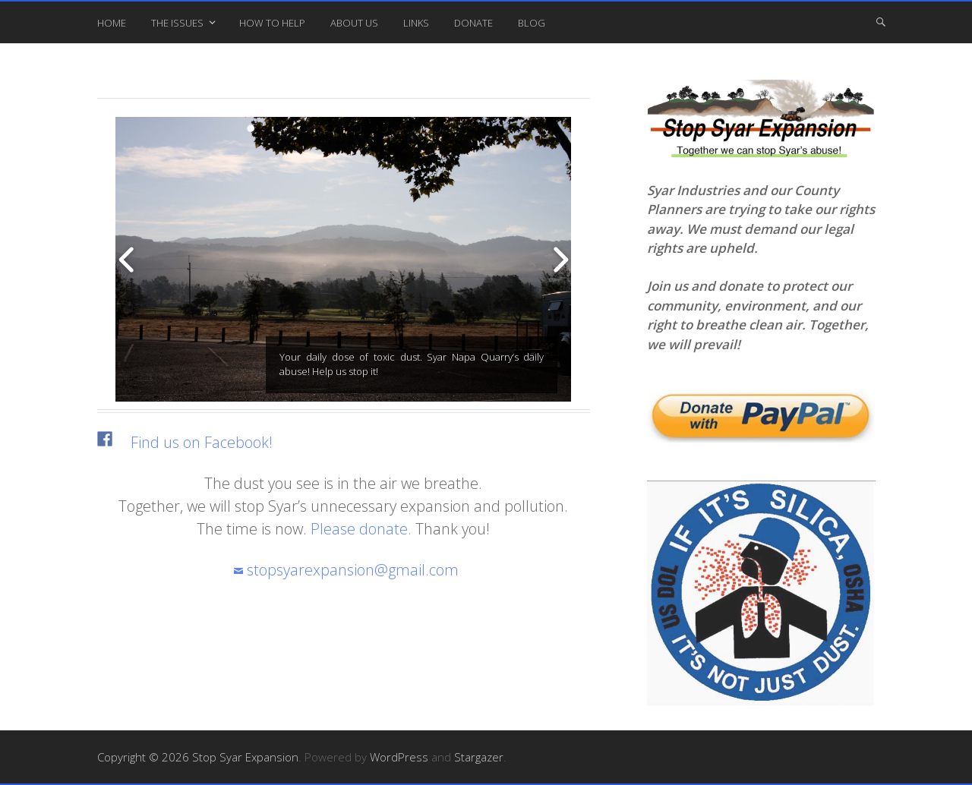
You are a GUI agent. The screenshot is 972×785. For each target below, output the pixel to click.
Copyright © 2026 (144, 757)
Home (111, 23)
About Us (354, 23)
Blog (531, 23)
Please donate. (361, 529)
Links (416, 23)
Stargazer (478, 757)
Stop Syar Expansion (245, 757)
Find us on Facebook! (202, 442)
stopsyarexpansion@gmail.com (353, 570)
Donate (473, 23)
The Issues (177, 23)
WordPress (399, 757)
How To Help (272, 23)
